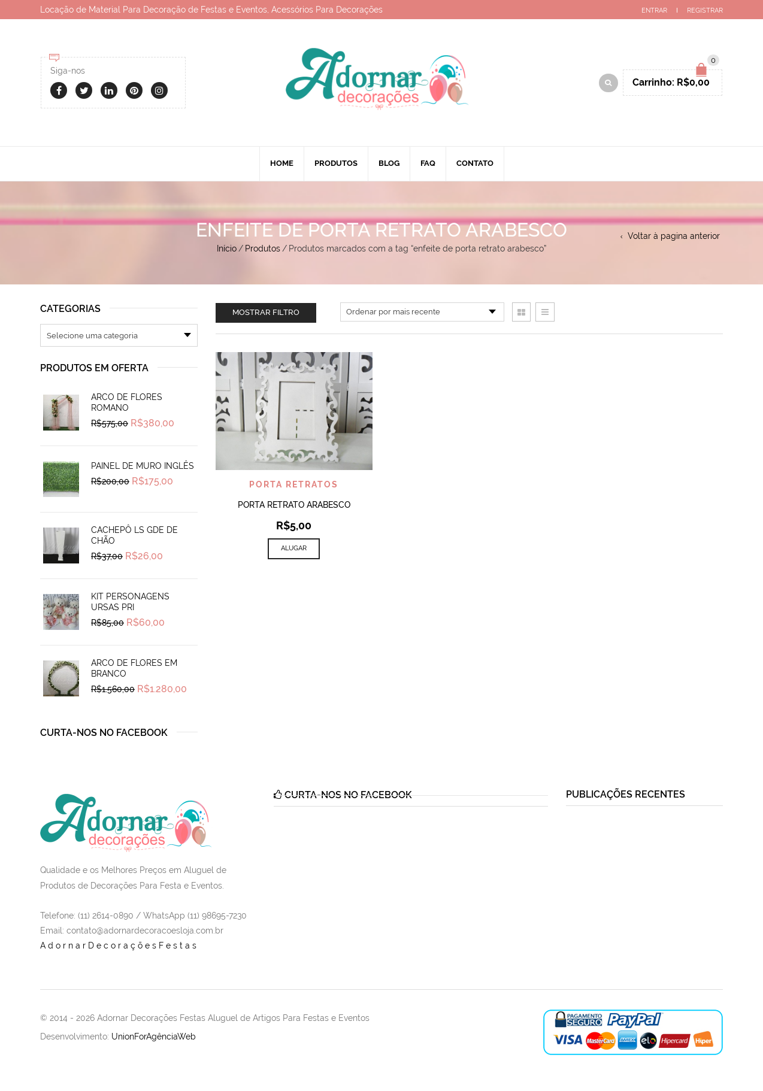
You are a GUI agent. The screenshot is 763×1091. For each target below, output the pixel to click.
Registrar (705, 10)
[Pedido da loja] (422, 312)
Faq (427, 163)
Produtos (336, 163)
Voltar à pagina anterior (674, 236)
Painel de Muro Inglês (142, 466)
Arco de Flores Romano (126, 402)
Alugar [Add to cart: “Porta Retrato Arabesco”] (294, 548)
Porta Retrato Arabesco (294, 505)
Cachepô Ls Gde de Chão (134, 535)
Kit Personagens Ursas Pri (130, 602)
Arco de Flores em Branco (134, 668)
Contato (474, 163)
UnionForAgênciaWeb (153, 1036)
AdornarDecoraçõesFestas (119, 945)
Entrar (654, 10)
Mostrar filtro (265, 312)
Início (227, 248)
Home (281, 163)
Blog (389, 163)
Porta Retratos (293, 484)
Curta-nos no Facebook (104, 732)
